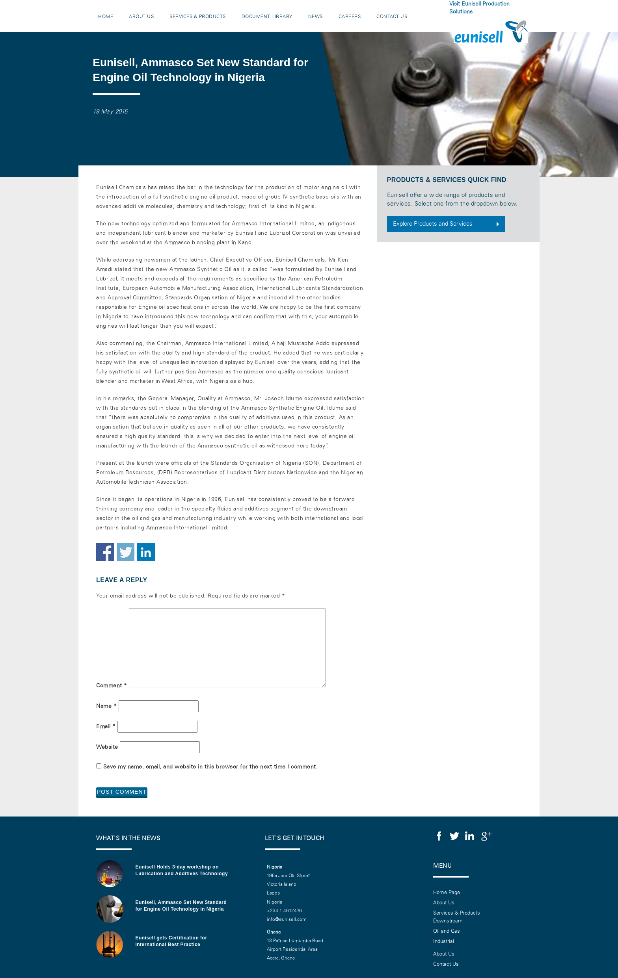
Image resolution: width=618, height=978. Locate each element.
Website (107, 747)
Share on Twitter (125, 552)
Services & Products (197, 16)
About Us (141, 16)
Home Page (446, 892)
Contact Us (391, 16)
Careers (350, 16)
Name (106, 706)
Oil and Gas (446, 931)
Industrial (443, 941)
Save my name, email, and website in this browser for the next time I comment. (210, 766)
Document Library (267, 16)
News (315, 16)
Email (106, 726)
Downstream (448, 921)
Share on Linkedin (146, 552)
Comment (111, 685)
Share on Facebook (105, 552)
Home (105, 16)
